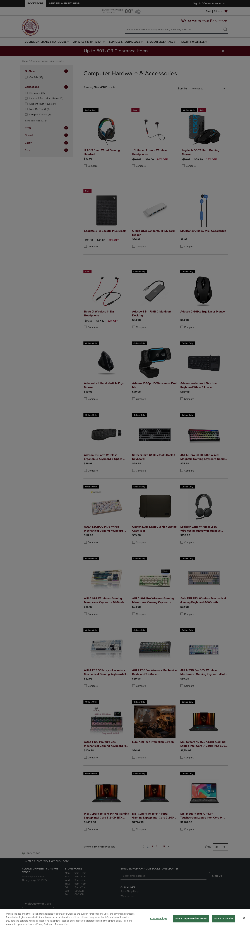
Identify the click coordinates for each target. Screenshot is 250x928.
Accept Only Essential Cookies (191, 918)
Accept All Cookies (223, 918)
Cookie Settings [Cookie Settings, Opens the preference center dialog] (158, 918)
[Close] (244, 918)
